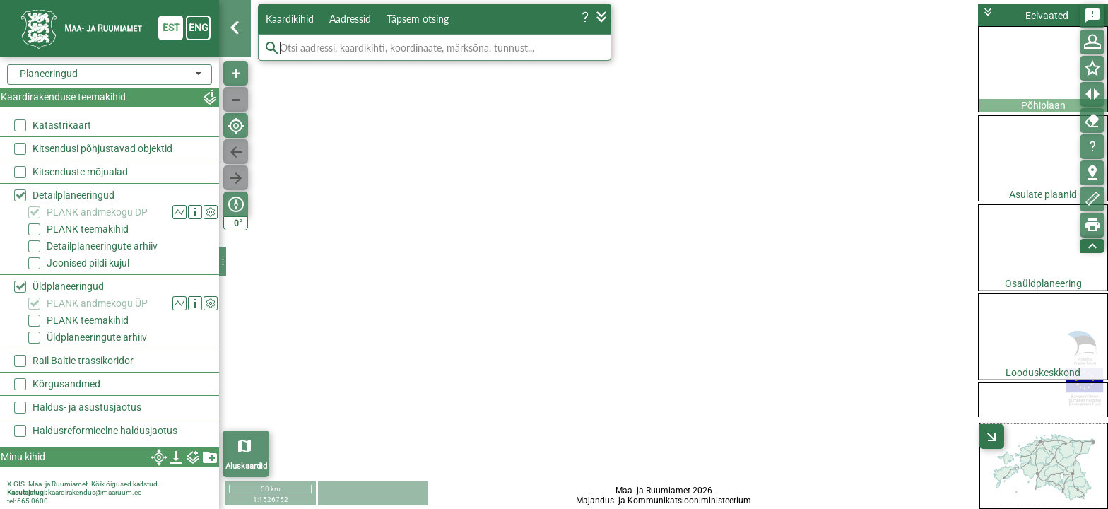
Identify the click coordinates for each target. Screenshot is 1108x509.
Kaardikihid (290, 19)
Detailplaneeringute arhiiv (102, 246)
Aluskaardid (246, 466)
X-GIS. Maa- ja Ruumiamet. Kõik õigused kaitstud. (83, 484)
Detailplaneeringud (73, 195)
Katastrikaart (62, 125)
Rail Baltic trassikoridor (83, 360)
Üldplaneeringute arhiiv (97, 337)
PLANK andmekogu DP (97, 212)
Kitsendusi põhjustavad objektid (102, 148)
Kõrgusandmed (66, 384)
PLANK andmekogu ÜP (97, 303)
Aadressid (350, 19)
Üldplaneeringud (68, 286)
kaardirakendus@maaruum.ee (94, 492)
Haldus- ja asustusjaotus (87, 407)
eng (198, 27)
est (171, 27)
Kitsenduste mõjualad (80, 171)
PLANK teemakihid (88, 229)
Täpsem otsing (418, 19)
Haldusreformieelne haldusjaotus (105, 430)
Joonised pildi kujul (88, 263)
